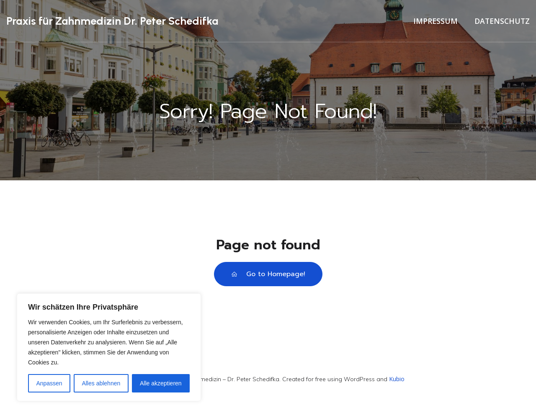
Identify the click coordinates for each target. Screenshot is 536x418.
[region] (109, 347)
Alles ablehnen (101, 383)
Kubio (397, 381)
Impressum (435, 22)
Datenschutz (502, 22)
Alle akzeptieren (161, 383)
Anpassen (49, 383)
